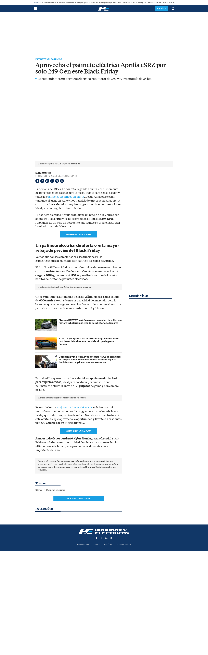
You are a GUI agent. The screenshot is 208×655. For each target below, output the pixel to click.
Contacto (96, 635)
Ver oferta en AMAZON (78, 234)
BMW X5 (94, 2)
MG (170, 2)
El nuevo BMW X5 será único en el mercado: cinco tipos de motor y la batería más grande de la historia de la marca (90, 370)
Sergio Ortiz (43, 173)
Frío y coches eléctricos (157, 2)
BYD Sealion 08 (50, 2)
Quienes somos (82, 635)
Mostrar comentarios (78, 596)
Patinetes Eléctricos (49, 59)
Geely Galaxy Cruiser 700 (111, 2)
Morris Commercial (66, 2)
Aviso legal (108, 635)
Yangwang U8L (82, 2)
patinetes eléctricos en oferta (65, 197)
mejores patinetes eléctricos (74, 504)
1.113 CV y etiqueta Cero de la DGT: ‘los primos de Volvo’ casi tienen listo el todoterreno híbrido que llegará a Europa (89, 390)
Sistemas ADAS (129, 2)
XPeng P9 (142, 2)
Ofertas (38, 587)
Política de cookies (124, 635)
